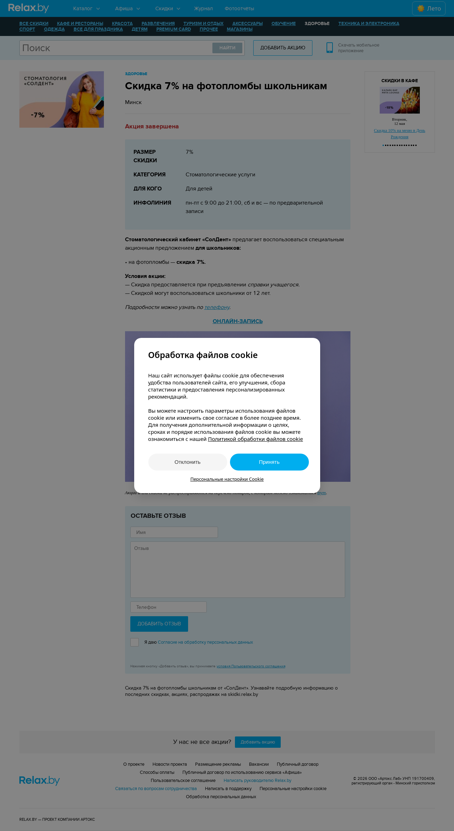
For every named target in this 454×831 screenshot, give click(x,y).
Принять (269, 462)
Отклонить (188, 462)
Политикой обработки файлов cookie (255, 438)
